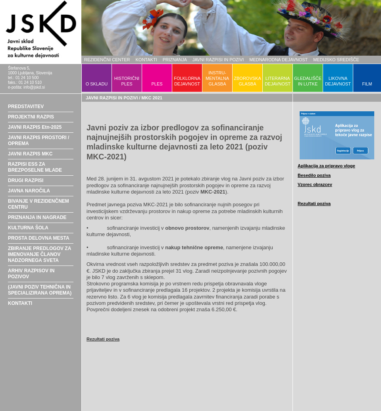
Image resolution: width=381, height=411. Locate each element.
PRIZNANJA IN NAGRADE (37, 217)
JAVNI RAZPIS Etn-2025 (35, 127)
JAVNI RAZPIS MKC (30, 154)
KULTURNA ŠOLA (28, 228)
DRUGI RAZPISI (25, 180)
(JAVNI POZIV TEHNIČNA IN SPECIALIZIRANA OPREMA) (39, 290)
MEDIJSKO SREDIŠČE (336, 59)
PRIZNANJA (175, 59)
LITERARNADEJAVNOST (278, 81)
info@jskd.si (34, 87)
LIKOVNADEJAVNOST (338, 81)
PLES (156, 83)
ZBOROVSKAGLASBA (247, 81)
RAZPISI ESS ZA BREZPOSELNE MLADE (35, 167)
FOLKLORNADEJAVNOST (187, 81)
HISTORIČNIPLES (126, 81)
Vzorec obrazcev (315, 184)
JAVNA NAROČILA (29, 191)
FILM (367, 83)
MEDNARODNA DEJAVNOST (278, 59)
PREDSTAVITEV (26, 106)
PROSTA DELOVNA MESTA (38, 238)
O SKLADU (97, 83)
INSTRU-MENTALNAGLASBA (217, 78)
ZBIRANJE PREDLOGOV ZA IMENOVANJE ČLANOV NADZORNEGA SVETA (39, 254)
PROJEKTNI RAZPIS (31, 117)
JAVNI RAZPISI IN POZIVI (218, 59)
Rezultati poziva (103, 339)
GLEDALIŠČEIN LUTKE (307, 81)
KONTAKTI (146, 59)
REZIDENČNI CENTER (107, 59)
